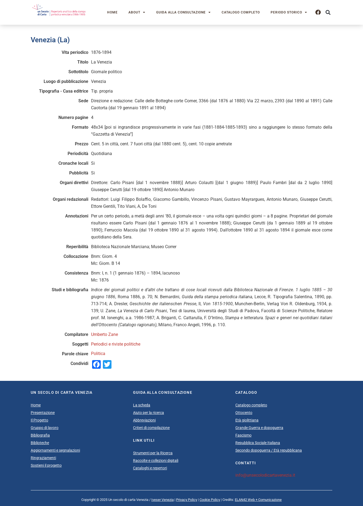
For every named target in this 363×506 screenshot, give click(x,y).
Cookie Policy (210, 500)
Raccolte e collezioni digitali (155, 460)
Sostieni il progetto (46, 465)
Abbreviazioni (144, 420)
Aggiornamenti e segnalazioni (55, 450)
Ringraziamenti (43, 458)
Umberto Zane (104, 334)
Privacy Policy (186, 500)
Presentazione (43, 412)
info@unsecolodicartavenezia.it (265, 475)
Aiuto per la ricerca (148, 412)
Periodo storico (289, 12)
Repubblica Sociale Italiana (257, 443)
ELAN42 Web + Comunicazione (258, 500)
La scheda (141, 405)
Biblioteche (40, 443)
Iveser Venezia (162, 500)
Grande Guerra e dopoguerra (259, 428)
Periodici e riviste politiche (115, 344)
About (136, 12)
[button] (327, 12)
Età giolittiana (247, 420)
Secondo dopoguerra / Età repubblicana (268, 450)
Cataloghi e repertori (150, 468)
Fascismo (243, 435)
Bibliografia (40, 435)
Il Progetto (39, 420)
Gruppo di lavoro (44, 428)
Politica (98, 353)
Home (112, 12)
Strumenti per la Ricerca (153, 453)
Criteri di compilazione (151, 428)
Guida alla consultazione (183, 12)
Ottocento (243, 412)
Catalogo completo (241, 12)
